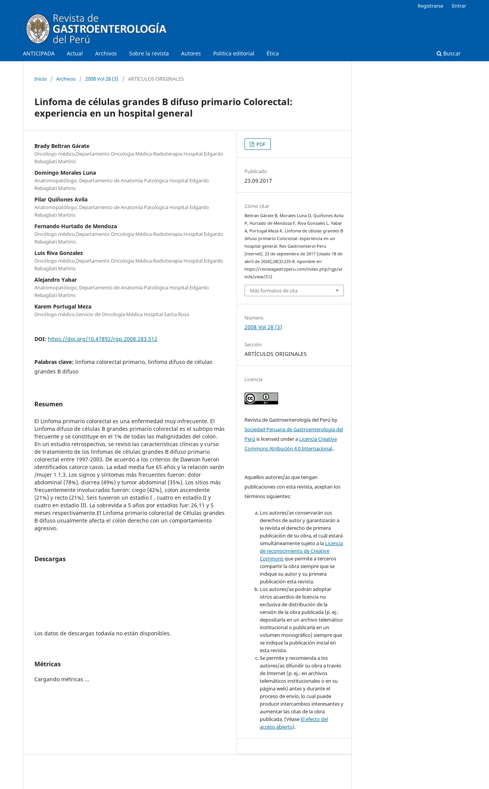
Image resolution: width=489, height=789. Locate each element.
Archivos (106, 53)
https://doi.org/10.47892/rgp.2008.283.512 (102, 339)
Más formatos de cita (274, 290)
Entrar (459, 5)
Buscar (449, 53)
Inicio (40, 78)
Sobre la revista (149, 53)
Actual (75, 53)
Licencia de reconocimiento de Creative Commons (301, 551)
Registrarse (430, 5)
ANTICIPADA (39, 53)
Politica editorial (233, 53)
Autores (191, 53)
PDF (260, 144)
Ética (273, 53)
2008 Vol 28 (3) (101, 78)
